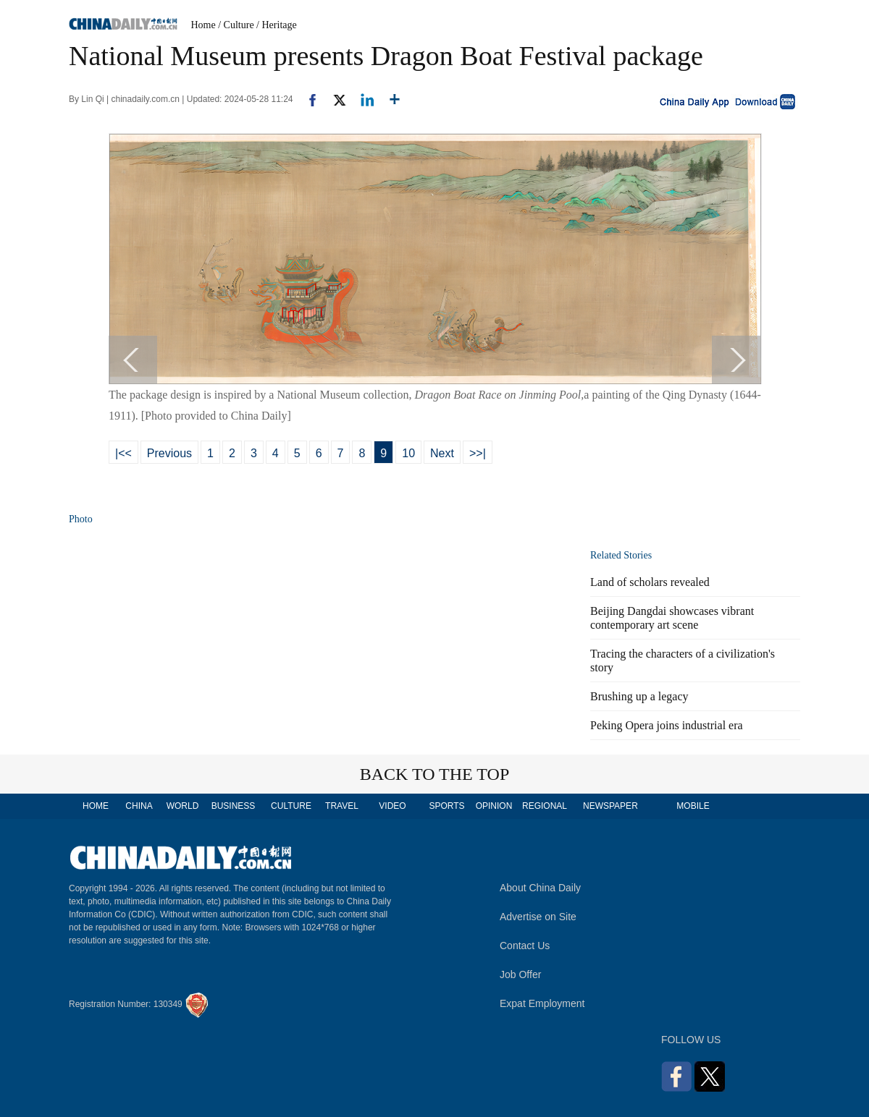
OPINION (494, 806)
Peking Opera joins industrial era (666, 725)
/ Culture (235, 25)
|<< (123, 453)
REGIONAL (544, 806)
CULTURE (291, 806)
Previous (169, 453)
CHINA (138, 806)
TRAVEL (341, 806)
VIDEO (392, 806)
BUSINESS (233, 806)
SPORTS (446, 806)
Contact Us (525, 945)
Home (203, 25)
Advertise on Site (538, 916)
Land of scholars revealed (650, 582)
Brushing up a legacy (639, 696)
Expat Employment (542, 1003)
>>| (477, 453)
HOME (96, 806)
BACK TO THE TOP (435, 774)
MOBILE (692, 806)
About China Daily (540, 887)
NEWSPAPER (610, 806)
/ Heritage (276, 25)
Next (442, 453)
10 (408, 453)
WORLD (183, 806)
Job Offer (520, 974)
